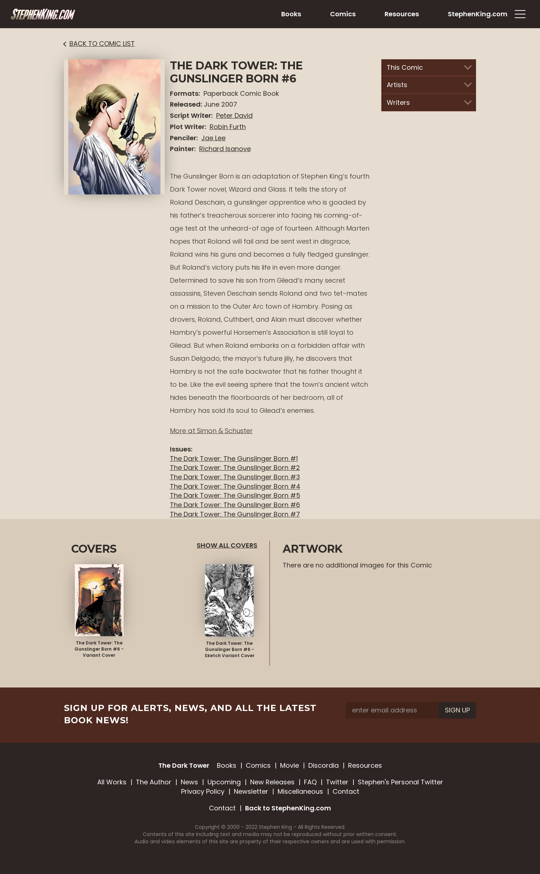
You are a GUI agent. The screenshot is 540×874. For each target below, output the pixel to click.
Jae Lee (213, 137)
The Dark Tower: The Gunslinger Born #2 (235, 467)
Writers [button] (429, 102)
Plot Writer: (188, 126)
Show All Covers (227, 545)
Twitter (337, 782)
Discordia (323, 765)
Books (226, 765)
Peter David (234, 115)
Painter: (183, 148)
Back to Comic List (99, 43)
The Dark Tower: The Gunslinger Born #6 (235, 504)
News (189, 782)
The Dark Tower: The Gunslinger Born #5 (235, 495)
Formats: (185, 93)
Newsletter (251, 791)
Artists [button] (429, 84)
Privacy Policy (202, 791)
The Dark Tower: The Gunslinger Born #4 (235, 486)
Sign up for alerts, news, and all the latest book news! (190, 714)
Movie (289, 765)
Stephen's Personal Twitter (400, 782)
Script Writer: (191, 115)
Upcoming (224, 782)
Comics (258, 765)
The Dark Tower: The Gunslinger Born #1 (234, 458)
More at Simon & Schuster (211, 430)
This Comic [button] (429, 67)
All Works (112, 782)
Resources (365, 765)
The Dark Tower (183, 765)
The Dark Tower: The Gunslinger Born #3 (235, 476)
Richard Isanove (225, 148)
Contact (346, 791)
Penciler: (184, 137)
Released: (186, 104)
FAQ (310, 782)
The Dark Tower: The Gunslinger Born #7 (235, 514)
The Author (153, 782)
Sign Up (457, 710)
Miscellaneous (300, 791)
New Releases (272, 782)
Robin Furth (228, 126)
